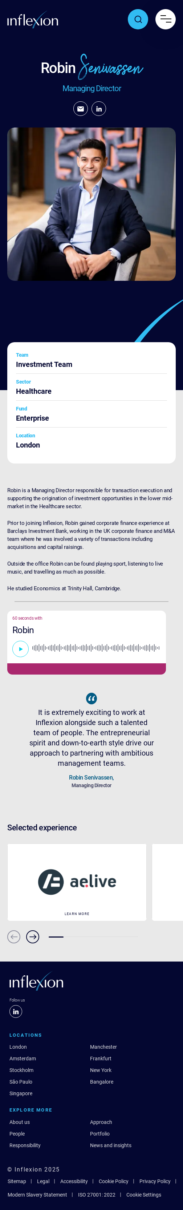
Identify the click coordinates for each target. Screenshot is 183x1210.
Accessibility (74, 1181)
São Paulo (20, 1082)
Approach (101, 1122)
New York (100, 1070)
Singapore (20, 1093)
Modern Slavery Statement (37, 1195)
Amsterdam (22, 1058)
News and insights (110, 1145)
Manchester (103, 1047)
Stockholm (21, 1070)
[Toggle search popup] (138, 19)
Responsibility (25, 1145)
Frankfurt (100, 1058)
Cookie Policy (114, 1181)
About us (19, 1122)
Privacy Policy (155, 1181)
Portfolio (100, 1134)
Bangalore (101, 1082)
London (18, 1047)
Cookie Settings (143, 1195)
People (17, 1134)
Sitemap (17, 1181)
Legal (43, 1181)
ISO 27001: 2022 (96, 1195)
